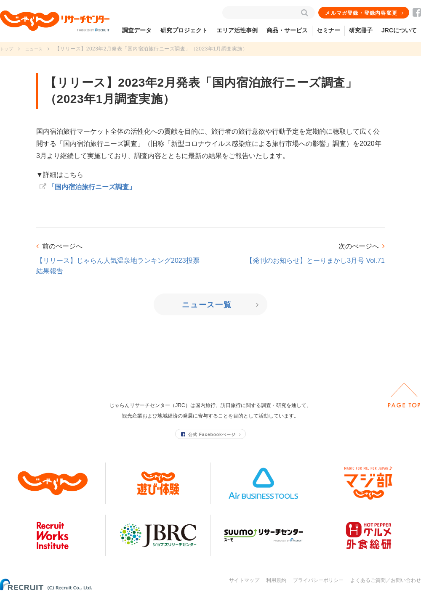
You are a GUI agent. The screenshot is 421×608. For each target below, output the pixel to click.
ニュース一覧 (208, 305)
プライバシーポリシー (318, 590)
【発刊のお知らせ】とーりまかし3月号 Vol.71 (315, 260)
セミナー (328, 30)
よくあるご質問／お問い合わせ (385, 590)
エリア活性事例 (237, 30)
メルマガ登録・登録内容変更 (361, 13)
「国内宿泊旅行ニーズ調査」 (92, 186)
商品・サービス (287, 30)
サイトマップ (244, 590)
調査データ (137, 30)
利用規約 (276, 590)
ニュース (38, 49)
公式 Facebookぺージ (208, 444)
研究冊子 (361, 30)
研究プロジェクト (184, 30)
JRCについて (399, 30)
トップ (8, 49)
